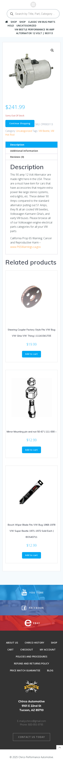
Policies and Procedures (31, 656)
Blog (50, 670)
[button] (52, 50)
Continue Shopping (19, 123)
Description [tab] (17, 144)
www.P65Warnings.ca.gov (25, 247)
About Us (12, 642)
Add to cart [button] (31, 354)
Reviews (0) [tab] (17, 156)
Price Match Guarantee (25, 670)
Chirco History (34, 642)
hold (11, 25)
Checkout (26, 649)
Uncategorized (26, 25)
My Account (48, 649)
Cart (10, 649)
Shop (14, 21)
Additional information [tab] (24, 150)
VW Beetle (44, 131)
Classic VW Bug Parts (41, 21)
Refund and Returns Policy (31, 663)
